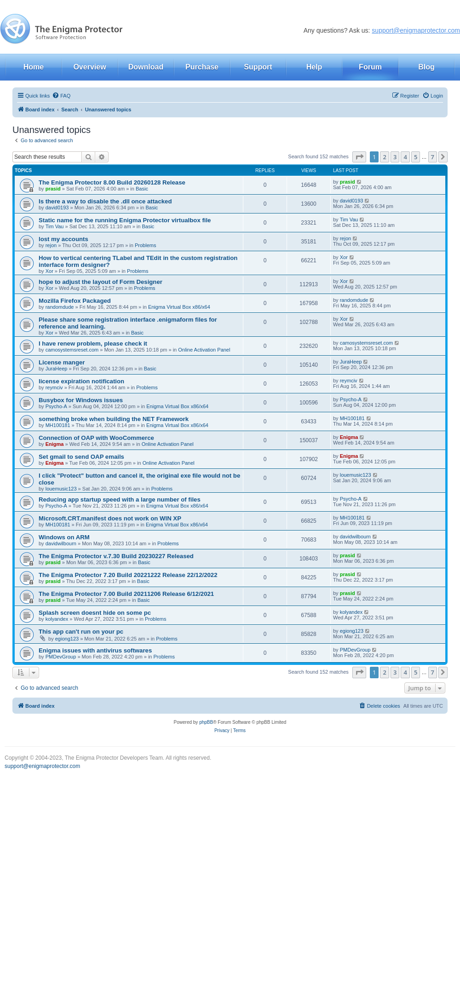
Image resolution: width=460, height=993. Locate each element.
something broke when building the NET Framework (114, 419)
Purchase (201, 67)
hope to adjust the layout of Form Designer (100, 281)
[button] (359, 156)
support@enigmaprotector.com (416, 30)
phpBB (206, 722)
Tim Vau (55, 226)
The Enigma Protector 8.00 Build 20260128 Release (112, 182)
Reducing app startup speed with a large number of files (120, 499)
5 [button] (415, 157)
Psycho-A (56, 406)
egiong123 (67, 638)
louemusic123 (61, 488)
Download (145, 67)
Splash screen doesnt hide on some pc (95, 612)
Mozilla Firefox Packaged (75, 300)
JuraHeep (57, 368)
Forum (370, 67)
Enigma (55, 444)
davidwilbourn (61, 543)
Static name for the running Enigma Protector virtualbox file (125, 220)
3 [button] (395, 157)
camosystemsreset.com (72, 349)
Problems (145, 245)
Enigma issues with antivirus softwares (95, 650)
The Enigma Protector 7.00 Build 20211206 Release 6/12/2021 (126, 593)
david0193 (57, 207)
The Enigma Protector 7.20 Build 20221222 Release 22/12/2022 (128, 575)
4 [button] (405, 157)
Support (258, 67)
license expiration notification (81, 381)
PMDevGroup (61, 656)
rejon (51, 245)
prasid (53, 188)
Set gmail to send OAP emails (81, 456)
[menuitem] (61, 95)
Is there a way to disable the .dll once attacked (105, 201)
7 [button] (432, 157)
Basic (142, 188)
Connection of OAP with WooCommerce (96, 437)
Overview (89, 67)
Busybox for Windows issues (81, 400)
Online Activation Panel (204, 349)
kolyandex (57, 619)
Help (314, 67)
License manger (62, 362)
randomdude (60, 307)
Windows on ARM (64, 537)
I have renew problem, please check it (93, 343)
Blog (426, 67)
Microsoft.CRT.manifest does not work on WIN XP (110, 518)
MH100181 (58, 425)
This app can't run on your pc (81, 631)
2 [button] (384, 157)
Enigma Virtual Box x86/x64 (179, 307)
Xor (49, 271)
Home (33, 67)
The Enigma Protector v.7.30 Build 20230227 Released (116, 556)
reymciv (54, 387)
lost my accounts (63, 239)
